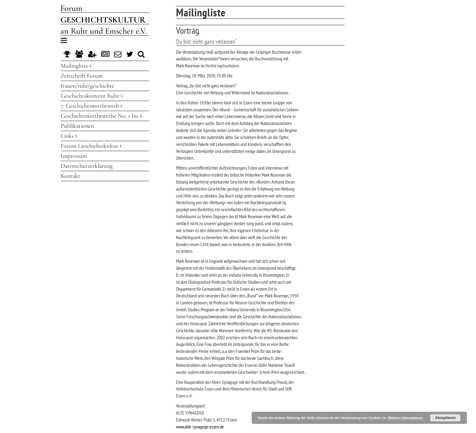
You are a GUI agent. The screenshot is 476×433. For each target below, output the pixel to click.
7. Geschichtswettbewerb (91, 106)
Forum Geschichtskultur (91, 146)
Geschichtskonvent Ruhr (92, 96)
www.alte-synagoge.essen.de (200, 427)
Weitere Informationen (405, 418)
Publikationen (77, 126)
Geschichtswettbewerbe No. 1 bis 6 (102, 116)
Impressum (74, 156)
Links (69, 136)
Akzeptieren (445, 418)
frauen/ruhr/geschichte (87, 86)
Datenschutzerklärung (87, 166)
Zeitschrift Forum (82, 75)
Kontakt (70, 176)
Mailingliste (76, 65)
